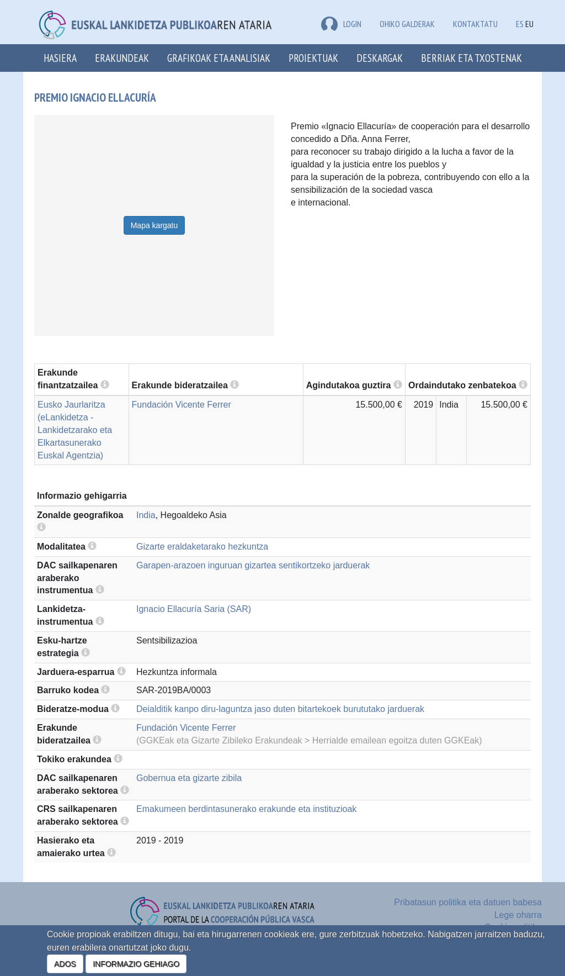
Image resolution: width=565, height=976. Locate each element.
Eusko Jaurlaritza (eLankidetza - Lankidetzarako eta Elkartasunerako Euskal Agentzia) (75, 430)
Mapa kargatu (154, 225)
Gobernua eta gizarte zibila (189, 778)
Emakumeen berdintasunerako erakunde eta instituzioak (246, 809)
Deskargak (379, 58)
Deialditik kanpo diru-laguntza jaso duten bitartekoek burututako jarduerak (280, 709)
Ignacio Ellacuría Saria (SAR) (193, 609)
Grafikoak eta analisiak (218, 58)
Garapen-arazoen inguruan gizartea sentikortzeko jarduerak (253, 565)
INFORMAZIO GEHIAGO (136, 963)
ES (520, 23)
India (146, 515)
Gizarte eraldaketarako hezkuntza (202, 546)
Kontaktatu (475, 23)
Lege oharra (518, 915)
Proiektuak (313, 58)
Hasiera (60, 58)
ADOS (65, 963)
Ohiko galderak (407, 23)
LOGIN (341, 23)
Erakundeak (122, 58)
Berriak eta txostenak (471, 58)
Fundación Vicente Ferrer (181, 404)
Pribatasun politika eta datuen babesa (468, 902)
